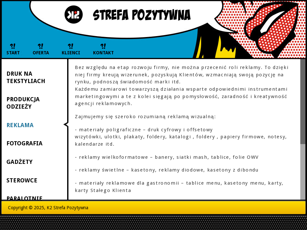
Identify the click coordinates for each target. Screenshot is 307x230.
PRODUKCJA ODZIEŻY (23, 103)
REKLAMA (20, 125)
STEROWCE (21, 180)
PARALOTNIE (24, 198)
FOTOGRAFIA (24, 143)
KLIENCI (71, 52)
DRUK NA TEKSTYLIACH (25, 77)
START (13, 52)
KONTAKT (103, 52)
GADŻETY (19, 161)
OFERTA (41, 52)
